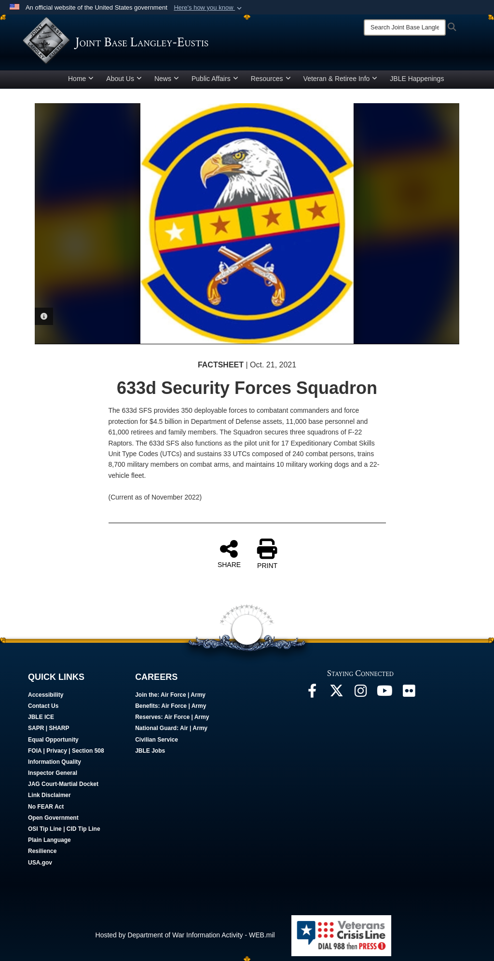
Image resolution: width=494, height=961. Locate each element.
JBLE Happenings (417, 78)
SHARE (229, 553)
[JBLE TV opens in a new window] (384, 693)
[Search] (405, 27)
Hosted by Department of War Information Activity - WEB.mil (185, 935)
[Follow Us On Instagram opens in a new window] (360, 693)
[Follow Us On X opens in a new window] (336, 693)
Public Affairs (215, 78)
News (166, 78)
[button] (209, 8)
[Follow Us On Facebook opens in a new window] (312, 693)
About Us (124, 78)
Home (81, 78)
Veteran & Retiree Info (340, 78)
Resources (271, 78)
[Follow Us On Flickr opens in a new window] (409, 693)
